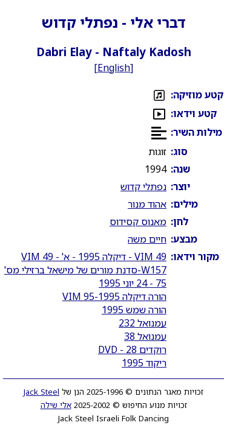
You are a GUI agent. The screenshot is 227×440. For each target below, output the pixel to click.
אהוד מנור (147, 204)
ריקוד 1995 (144, 362)
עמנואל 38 (145, 336)
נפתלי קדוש (143, 186)
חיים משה (147, 239)
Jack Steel (41, 391)
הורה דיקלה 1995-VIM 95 (114, 296)
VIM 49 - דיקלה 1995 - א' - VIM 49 (93, 256)
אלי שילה (56, 405)
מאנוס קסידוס (138, 221)
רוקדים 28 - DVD (132, 349)
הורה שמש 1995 (134, 309)
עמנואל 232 (142, 323)
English (113, 67)
